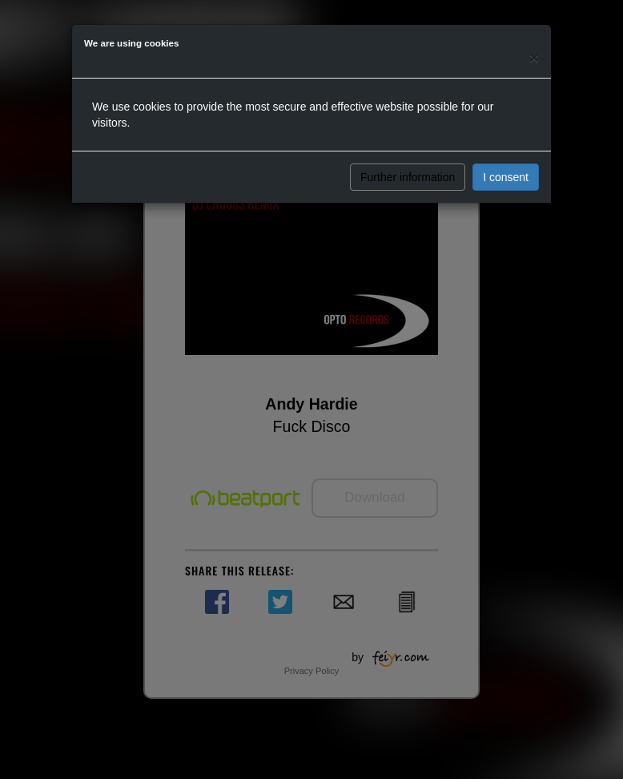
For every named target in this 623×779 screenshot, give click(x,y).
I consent (506, 177)
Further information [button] (407, 177)
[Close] (534, 57)
